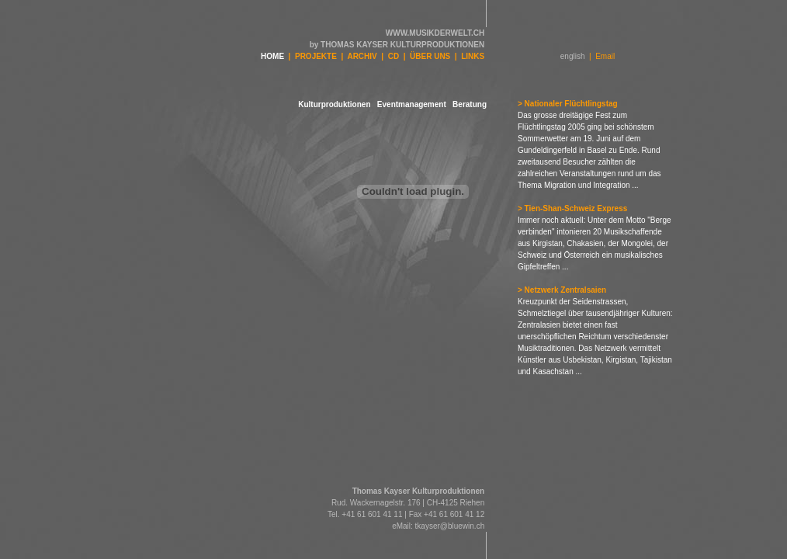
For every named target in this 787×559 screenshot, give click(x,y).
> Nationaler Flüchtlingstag (568, 103)
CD (393, 56)
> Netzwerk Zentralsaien (562, 290)
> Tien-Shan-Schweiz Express (572, 208)
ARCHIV (361, 56)
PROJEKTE (316, 56)
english (572, 56)
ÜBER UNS (430, 56)
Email (605, 56)
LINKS (472, 56)
